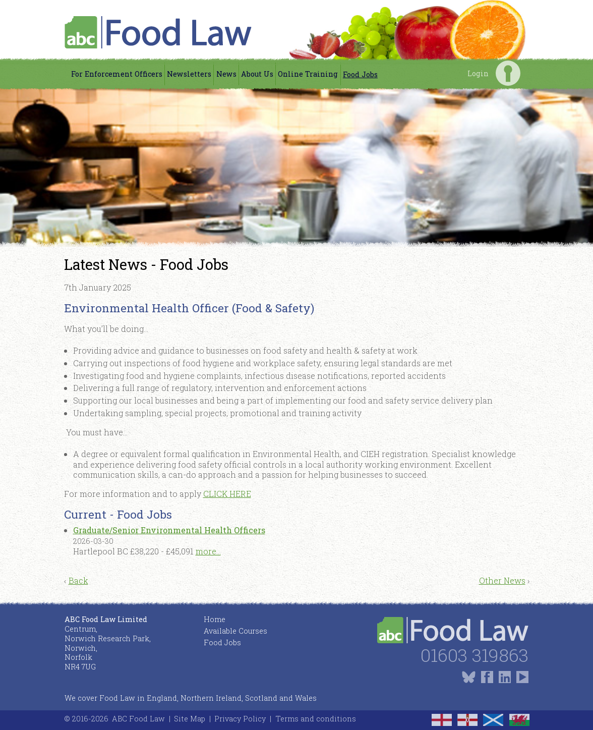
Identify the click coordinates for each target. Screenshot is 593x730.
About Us (257, 74)
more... (208, 551)
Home (214, 619)
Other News (502, 580)
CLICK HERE (227, 493)
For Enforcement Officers (116, 74)
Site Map (189, 718)
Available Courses (235, 631)
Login (508, 73)
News (226, 74)
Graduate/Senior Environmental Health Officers (169, 530)
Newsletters (189, 74)
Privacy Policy (240, 718)
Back (78, 580)
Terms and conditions (315, 718)
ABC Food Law (138, 718)
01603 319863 (474, 655)
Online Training (308, 74)
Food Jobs (360, 74)
